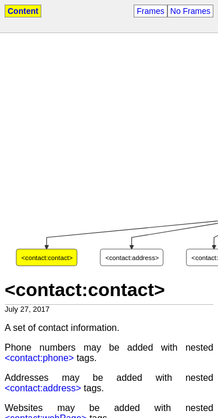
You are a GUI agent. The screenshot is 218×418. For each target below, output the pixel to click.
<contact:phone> (39, 358)
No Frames (190, 11)
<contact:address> (43, 388)
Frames (150, 11)
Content (23, 11)
